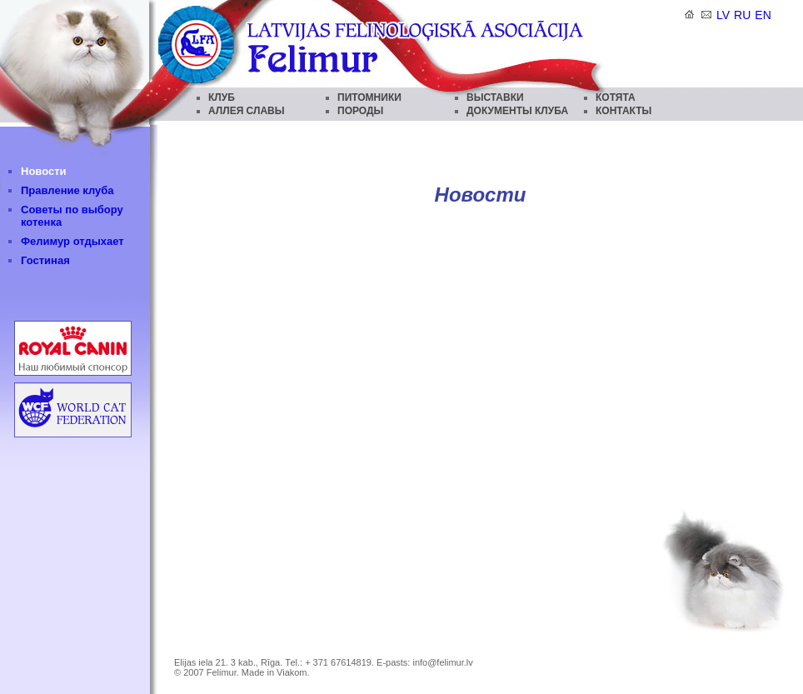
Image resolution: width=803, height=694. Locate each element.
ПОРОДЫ (360, 111)
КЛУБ (221, 97)
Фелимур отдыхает (72, 241)
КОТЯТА (616, 97)
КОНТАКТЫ (623, 111)
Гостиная (45, 260)
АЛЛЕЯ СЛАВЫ (246, 111)
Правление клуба (67, 190)
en (763, 15)
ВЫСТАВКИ (495, 97)
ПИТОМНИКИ (369, 97)
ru (742, 15)
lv (723, 15)
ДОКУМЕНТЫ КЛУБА (517, 111)
